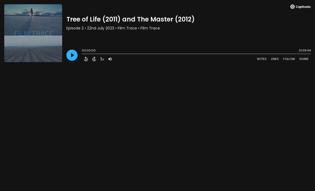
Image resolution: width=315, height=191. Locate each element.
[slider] (83, 54)
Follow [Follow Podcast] (289, 59)
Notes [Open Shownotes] (262, 59)
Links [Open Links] (275, 59)
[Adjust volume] (110, 59)
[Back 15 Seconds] (86, 59)
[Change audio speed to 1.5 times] (102, 59)
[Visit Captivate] (300, 8)
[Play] (72, 55)
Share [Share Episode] (304, 59)
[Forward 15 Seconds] (94, 59)
